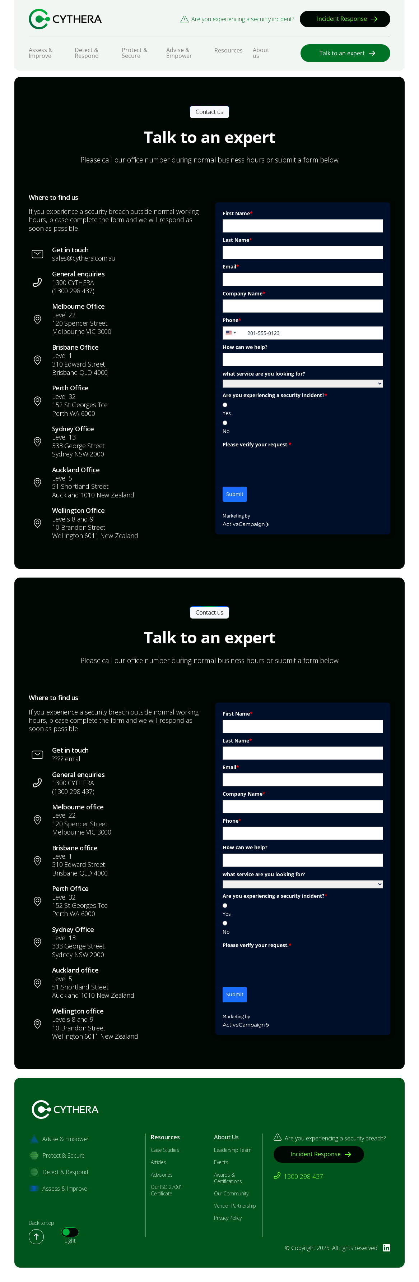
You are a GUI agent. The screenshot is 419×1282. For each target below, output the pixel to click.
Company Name (244, 293)
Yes (227, 413)
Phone (232, 320)
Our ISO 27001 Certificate (166, 1190)
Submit (234, 494)
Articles (158, 1162)
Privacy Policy (227, 1218)
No (226, 431)
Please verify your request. (257, 444)
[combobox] (234, 333)
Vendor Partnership (235, 1206)
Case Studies (165, 1150)
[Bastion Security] (65, 19)
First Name (238, 213)
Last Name (237, 239)
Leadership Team (233, 1150)
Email (231, 266)
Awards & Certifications (228, 1178)
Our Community (231, 1193)
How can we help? (245, 347)
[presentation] (277, 465)
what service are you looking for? (264, 373)
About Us (226, 1137)
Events (221, 1162)
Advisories (161, 1175)
